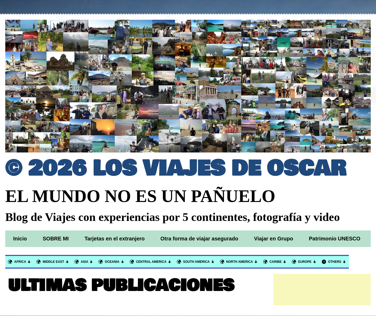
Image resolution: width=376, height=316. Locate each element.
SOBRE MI (56, 238)
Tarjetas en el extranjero (114, 238)
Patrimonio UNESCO (334, 238)
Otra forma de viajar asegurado (199, 238)
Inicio (20, 238)
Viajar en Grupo (273, 238)
